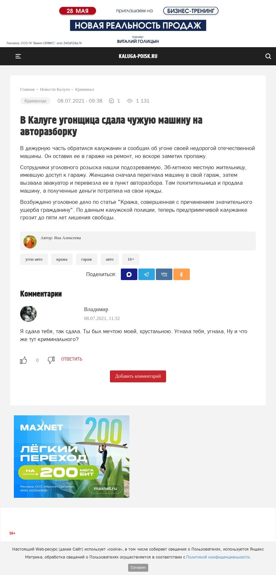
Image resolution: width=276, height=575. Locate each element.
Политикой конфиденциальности (218, 557)
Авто (110, 259)
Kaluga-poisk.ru (138, 56)
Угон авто (34, 259)
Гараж (86, 259)
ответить (71, 359)
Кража (61, 259)
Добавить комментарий (138, 376)
